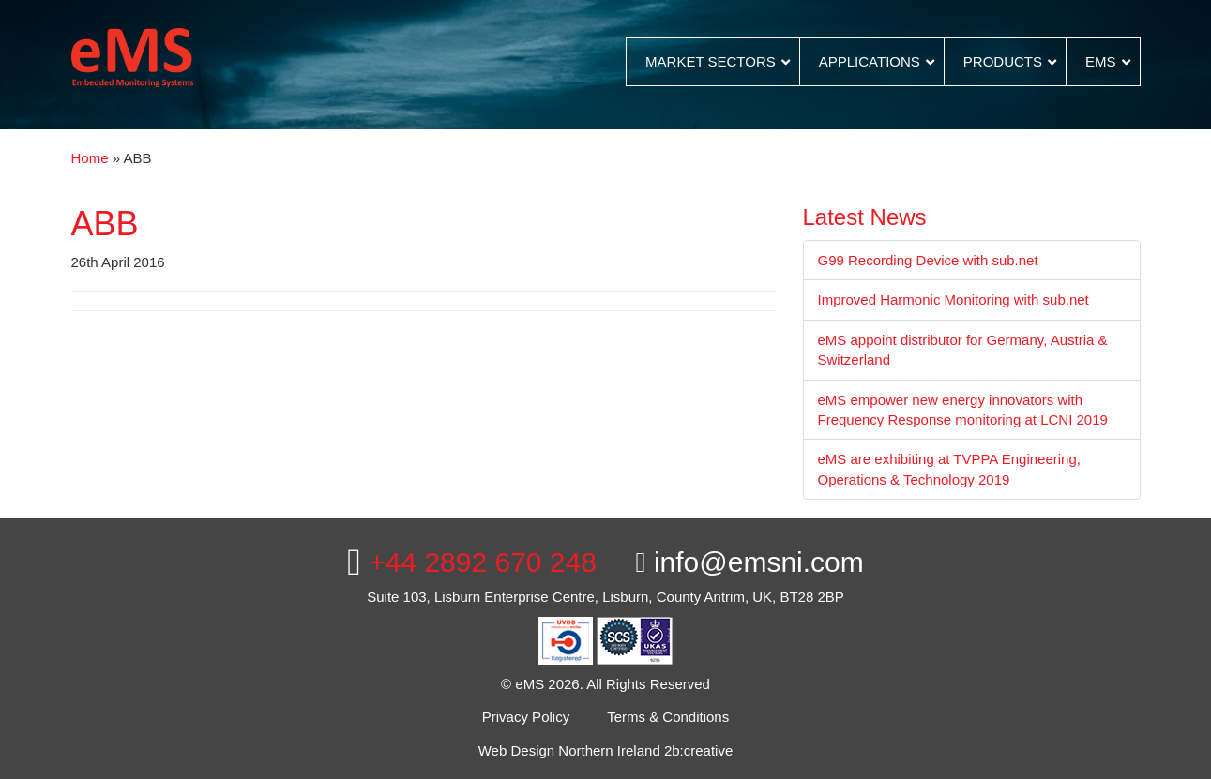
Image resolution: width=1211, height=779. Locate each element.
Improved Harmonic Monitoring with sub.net (953, 299)
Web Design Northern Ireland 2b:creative (606, 750)
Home (90, 158)
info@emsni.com (750, 562)
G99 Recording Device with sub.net (928, 260)
